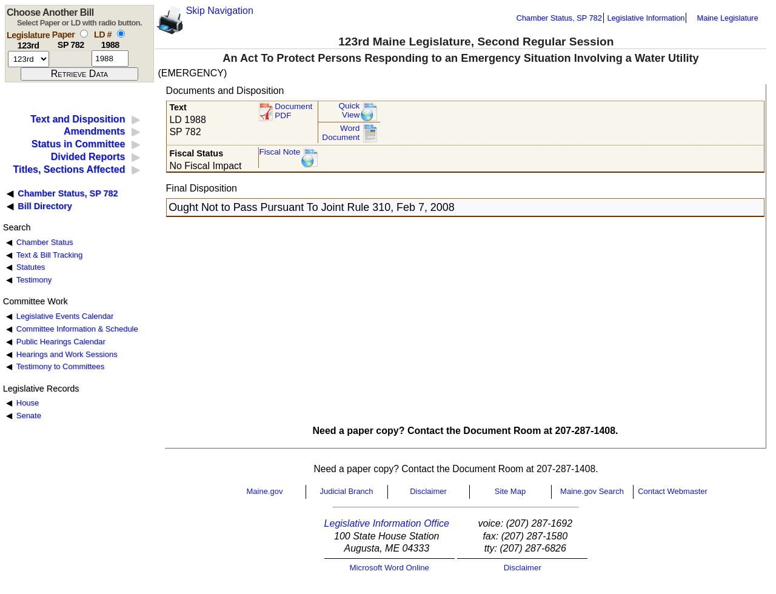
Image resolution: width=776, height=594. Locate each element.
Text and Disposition (77, 119)
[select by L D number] (121, 34)
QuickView (349, 110)
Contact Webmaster (672, 491)
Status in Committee (78, 144)
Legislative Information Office (386, 523)
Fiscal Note (279, 151)
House (27, 402)
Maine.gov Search (592, 491)
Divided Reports (88, 157)
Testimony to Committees (60, 366)
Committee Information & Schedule (77, 328)
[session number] (28, 59)
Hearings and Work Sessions (67, 354)
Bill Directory (45, 206)
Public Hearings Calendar (60, 341)
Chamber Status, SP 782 (559, 17)
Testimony (34, 279)
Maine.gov (265, 491)
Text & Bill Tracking (49, 254)
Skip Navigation (219, 10)
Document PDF (293, 111)
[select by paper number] (84, 34)
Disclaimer (428, 491)
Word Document (341, 133)
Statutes (30, 267)
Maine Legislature (727, 17)
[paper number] (71, 58)
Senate (28, 415)
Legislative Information (645, 17)
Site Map (510, 491)
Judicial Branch (346, 491)
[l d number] (110, 58)
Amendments (94, 131)
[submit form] (79, 74)
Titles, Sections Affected (69, 169)
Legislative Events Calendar (65, 316)
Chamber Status (44, 242)
